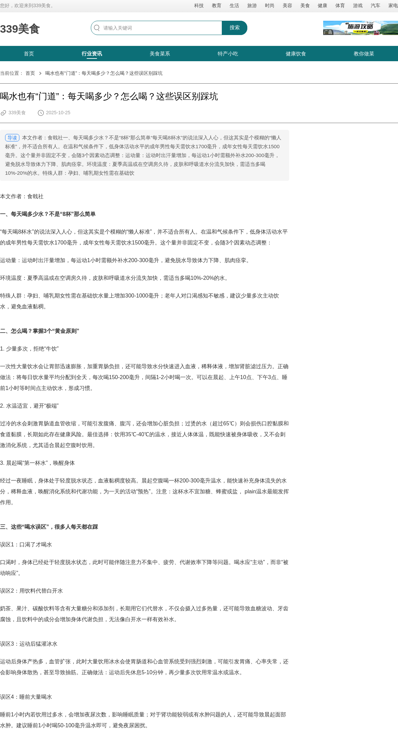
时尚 (270, 5)
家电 (393, 5)
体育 (340, 5)
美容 (287, 5)
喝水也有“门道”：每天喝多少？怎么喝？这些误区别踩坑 (104, 73)
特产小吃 (228, 53)
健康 (322, 5)
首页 (29, 53)
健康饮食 (296, 53)
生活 (234, 5)
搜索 (235, 27)
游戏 (358, 5)
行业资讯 (92, 53)
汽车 (375, 5)
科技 (199, 5)
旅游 (252, 5)
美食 (305, 5)
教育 (216, 5)
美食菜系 (160, 53)
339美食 (20, 29)
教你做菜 (364, 53)
